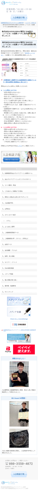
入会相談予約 (9, 203)
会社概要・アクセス (11, 250)
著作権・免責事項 (10, 286)
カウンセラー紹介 (10, 215)
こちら (20, 146)
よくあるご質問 (9, 226)
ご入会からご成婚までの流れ (14, 191)
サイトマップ (9, 292)
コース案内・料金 (10, 185)
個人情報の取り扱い (11, 280)
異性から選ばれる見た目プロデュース (16, 197)
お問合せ (7, 209)
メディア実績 (9, 274)
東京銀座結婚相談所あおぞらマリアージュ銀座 (13, 487)
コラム (8, 220)
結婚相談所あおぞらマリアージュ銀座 (18, 488)
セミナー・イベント (11, 262)
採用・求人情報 (9, 256)
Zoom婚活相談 (9, 268)
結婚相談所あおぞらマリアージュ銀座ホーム (18, 173)
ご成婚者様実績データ (12, 232)
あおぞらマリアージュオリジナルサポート (18, 179)
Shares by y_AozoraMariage (19, 319)
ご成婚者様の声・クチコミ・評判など (16, 238)
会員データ (8, 244)
